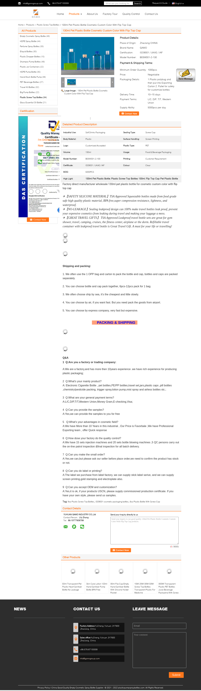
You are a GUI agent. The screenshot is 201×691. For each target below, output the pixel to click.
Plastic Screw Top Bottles (48, 25)
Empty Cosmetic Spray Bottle (33, 36)
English (179, 3)
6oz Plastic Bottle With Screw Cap (145, 501)
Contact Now (131, 113)
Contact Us (151, 13)
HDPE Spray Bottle (28, 41)
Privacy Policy (44, 687)
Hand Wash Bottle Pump (31, 77)
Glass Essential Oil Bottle (31, 102)
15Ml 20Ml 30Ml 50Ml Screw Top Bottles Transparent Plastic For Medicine (144, 588)
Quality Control (131, 13)
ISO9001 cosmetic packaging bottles (112, 501)
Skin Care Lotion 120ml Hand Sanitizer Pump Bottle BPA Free (96, 587)
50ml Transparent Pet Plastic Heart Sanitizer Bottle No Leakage (72, 587)
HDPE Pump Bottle (28, 72)
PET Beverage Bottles (29, 82)
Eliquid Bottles (26, 51)
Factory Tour (110, 13)
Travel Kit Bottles (27, 87)
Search (137, 3)
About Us (92, 13)
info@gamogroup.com (33, 3)
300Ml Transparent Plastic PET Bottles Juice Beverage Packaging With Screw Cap (168, 590)
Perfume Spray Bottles (30, 46)
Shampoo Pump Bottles (30, 61)
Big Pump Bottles (27, 92)
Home (60, 13)
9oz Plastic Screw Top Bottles (81, 501)
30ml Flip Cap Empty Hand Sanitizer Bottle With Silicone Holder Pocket (119, 588)
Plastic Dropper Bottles (30, 56)
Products (74, 13)
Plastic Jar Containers (30, 67)
